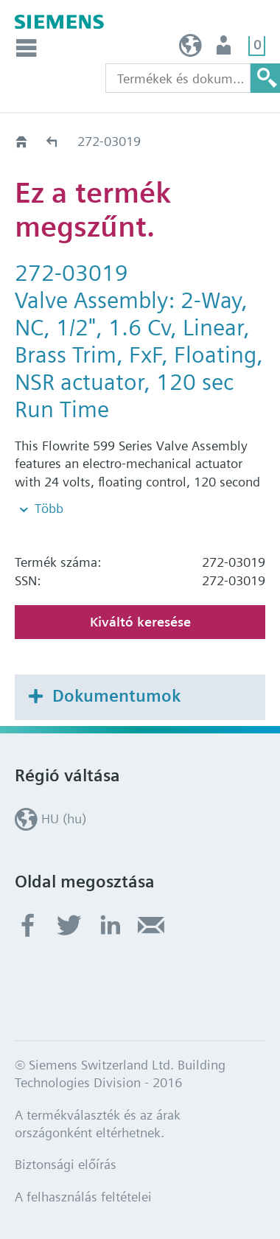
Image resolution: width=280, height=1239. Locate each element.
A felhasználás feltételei (83, 1196)
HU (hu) (63, 818)
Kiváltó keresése (140, 621)
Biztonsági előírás (65, 1164)
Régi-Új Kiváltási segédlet (53, 141)
